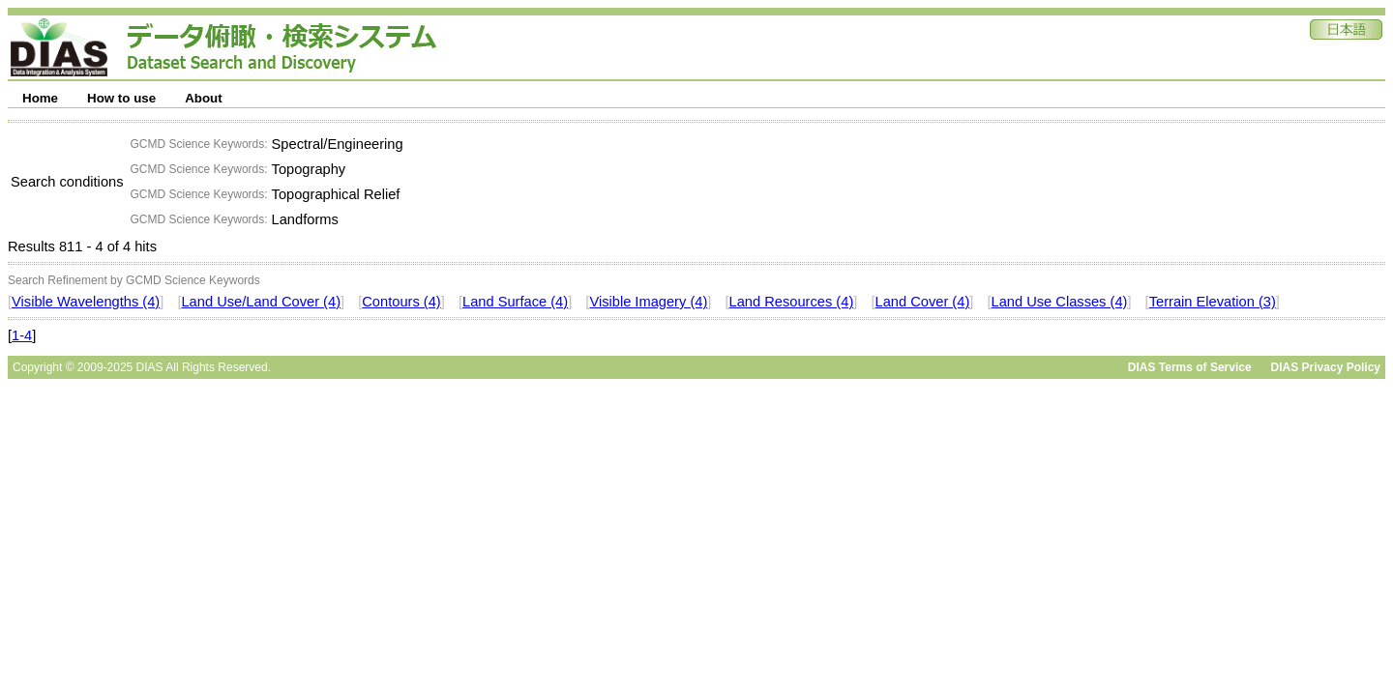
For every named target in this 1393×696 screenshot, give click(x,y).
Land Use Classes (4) (1060, 301)
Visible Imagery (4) (648, 301)
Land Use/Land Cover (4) (261, 301)
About (203, 98)
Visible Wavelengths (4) (86, 301)
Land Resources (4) (791, 301)
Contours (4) (401, 301)
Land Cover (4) (922, 301)
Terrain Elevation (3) (1212, 301)
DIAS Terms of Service (1190, 367)
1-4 (22, 335)
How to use (121, 98)
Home (40, 98)
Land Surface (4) (515, 301)
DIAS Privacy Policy (1325, 367)
